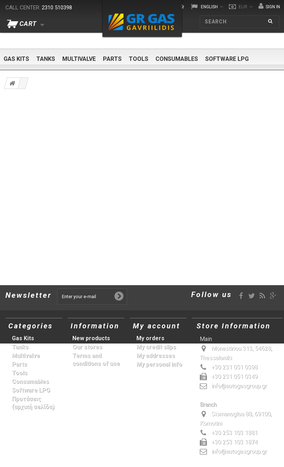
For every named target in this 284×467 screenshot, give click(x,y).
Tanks (45, 58)
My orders (150, 338)
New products (91, 338)
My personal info (159, 364)
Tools (138, 58)
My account (156, 326)
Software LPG (227, 58)
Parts (112, 58)
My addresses (155, 355)
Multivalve (79, 58)
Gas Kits (16, 58)
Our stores (87, 346)
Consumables (176, 58)
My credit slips (156, 346)
